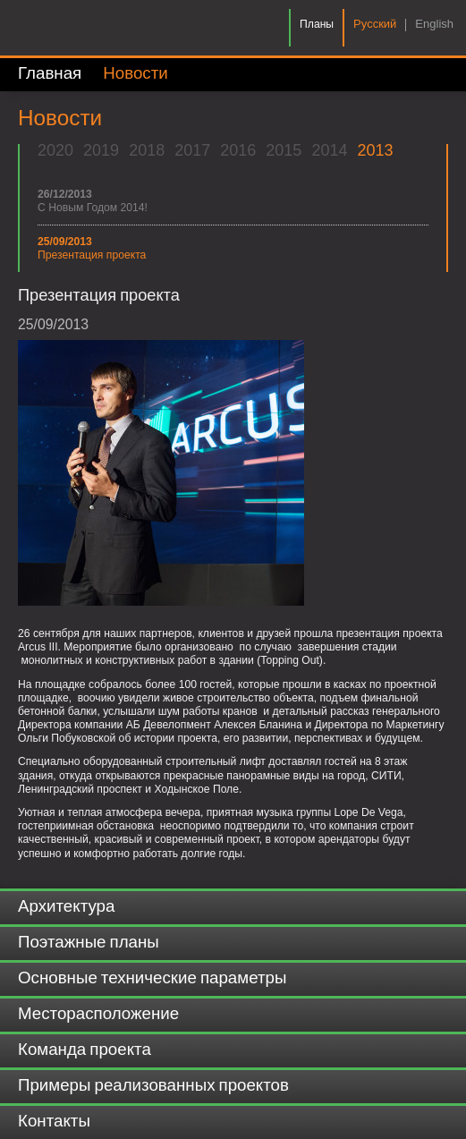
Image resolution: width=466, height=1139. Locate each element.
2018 (147, 150)
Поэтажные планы (88, 943)
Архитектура (66, 907)
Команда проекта (84, 1050)
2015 (283, 150)
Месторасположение (98, 1015)
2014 (329, 150)
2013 (375, 150)
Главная (49, 74)
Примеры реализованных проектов (153, 1086)
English (434, 24)
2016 (238, 150)
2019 (101, 150)
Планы (317, 24)
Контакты (54, 1122)
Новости (135, 74)
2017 (192, 150)
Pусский (374, 24)
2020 (55, 150)
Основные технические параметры (152, 979)
